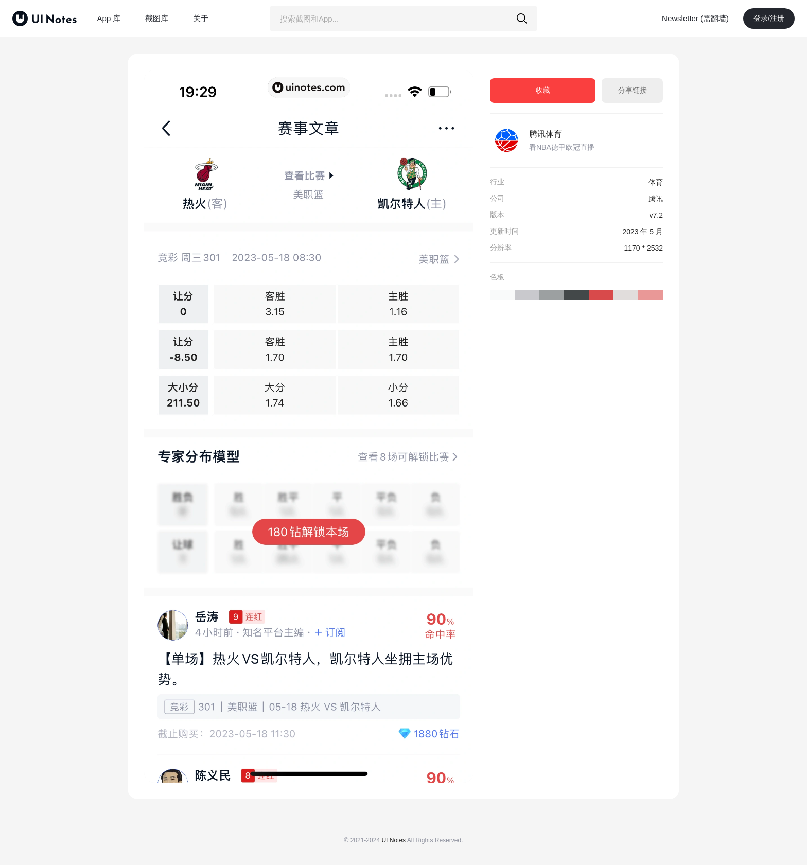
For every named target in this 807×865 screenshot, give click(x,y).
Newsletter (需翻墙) (695, 18)
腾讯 (655, 199)
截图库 (156, 18)
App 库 (109, 18)
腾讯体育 (545, 134)
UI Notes (393, 840)
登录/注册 (768, 18)
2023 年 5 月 (642, 231)
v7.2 (656, 215)
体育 (655, 182)
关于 (200, 18)
